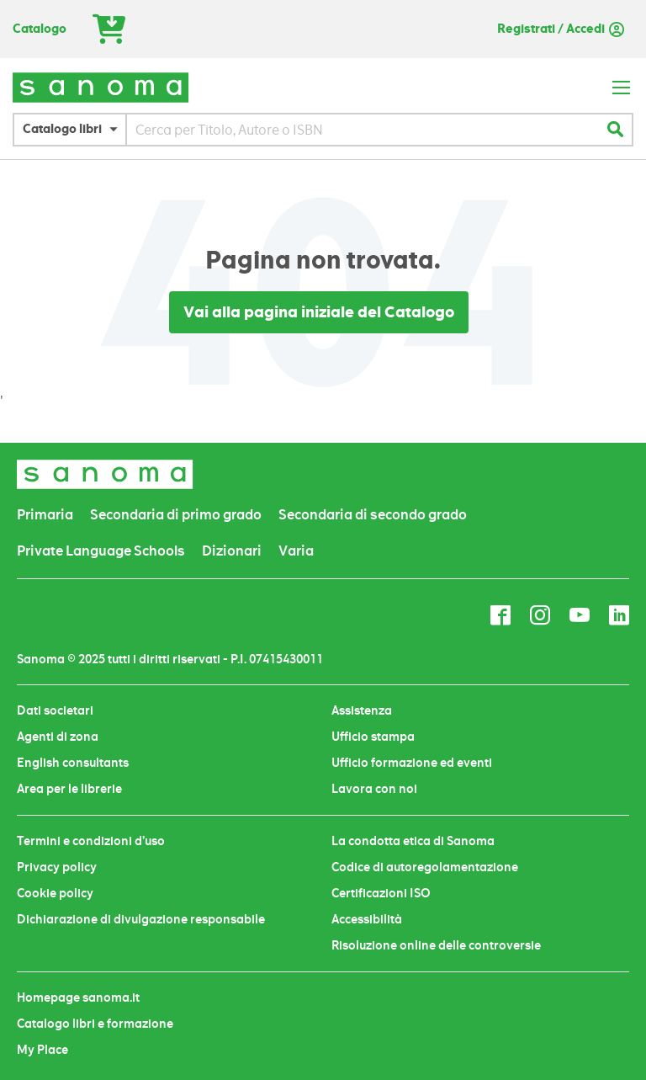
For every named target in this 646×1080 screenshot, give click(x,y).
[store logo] (101, 87)
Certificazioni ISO (381, 893)
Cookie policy (55, 893)
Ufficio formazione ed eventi (411, 762)
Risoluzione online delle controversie (436, 945)
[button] (74, 129)
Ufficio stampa (373, 736)
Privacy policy (57, 867)
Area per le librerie (69, 788)
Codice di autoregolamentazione (424, 867)
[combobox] (362, 129)
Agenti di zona (57, 736)
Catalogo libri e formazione (95, 1023)
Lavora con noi (374, 788)
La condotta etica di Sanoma (413, 841)
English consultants (73, 762)
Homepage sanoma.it (78, 997)
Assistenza (361, 710)
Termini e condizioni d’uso (91, 841)
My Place (42, 1049)
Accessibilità (366, 919)
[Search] (615, 129)
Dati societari (55, 710)
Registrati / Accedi (551, 29)
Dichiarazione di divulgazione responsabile (141, 919)
